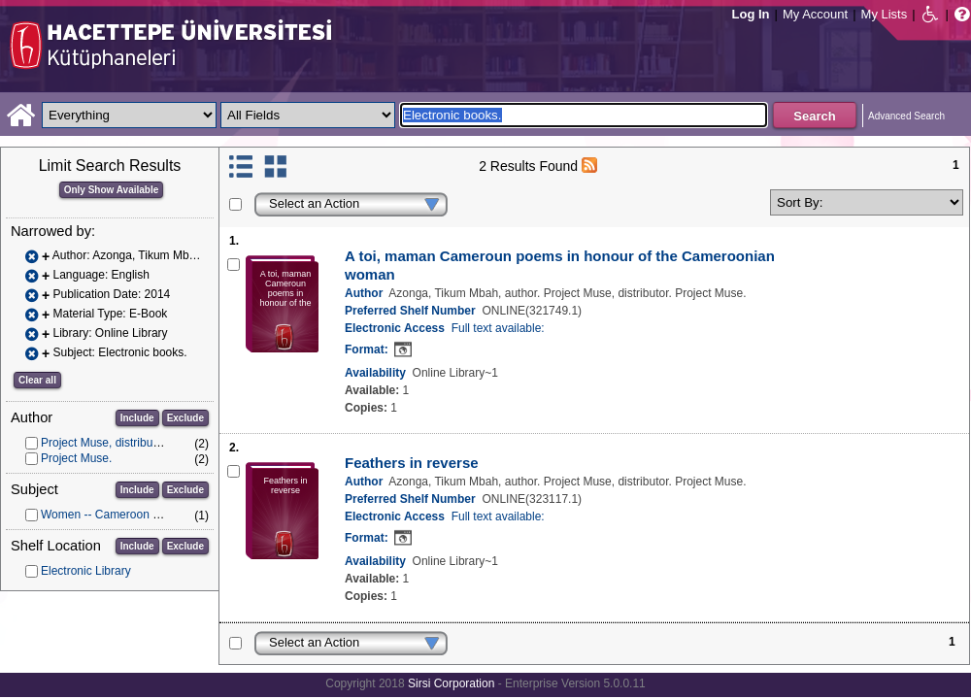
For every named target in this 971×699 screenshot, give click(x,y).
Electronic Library (86, 571)
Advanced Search (906, 116)
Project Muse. (76, 458)
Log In (751, 14)
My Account (815, 14)
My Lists (884, 14)
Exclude (185, 418)
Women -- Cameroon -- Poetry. (120, 514)
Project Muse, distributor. (105, 442)
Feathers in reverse (412, 462)
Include (137, 418)
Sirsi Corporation (451, 683)
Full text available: (498, 328)
